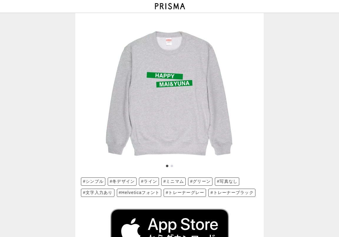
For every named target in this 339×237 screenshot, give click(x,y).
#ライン (149, 181)
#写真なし (227, 181)
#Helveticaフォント (139, 192)
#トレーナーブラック (231, 192)
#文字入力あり (98, 192)
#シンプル (93, 181)
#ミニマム (173, 181)
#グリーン (200, 181)
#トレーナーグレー (185, 192)
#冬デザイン (122, 181)
